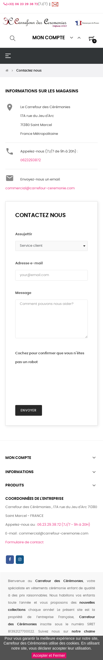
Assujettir (23, 234)
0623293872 (30, 160)
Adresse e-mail (29, 263)
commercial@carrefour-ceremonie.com (40, 188)
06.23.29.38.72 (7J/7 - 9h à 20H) (63, 525)
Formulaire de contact (24, 542)
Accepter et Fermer (49, 655)
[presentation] (51, 379)
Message (23, 293)
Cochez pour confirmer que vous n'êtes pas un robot (49, 358)
